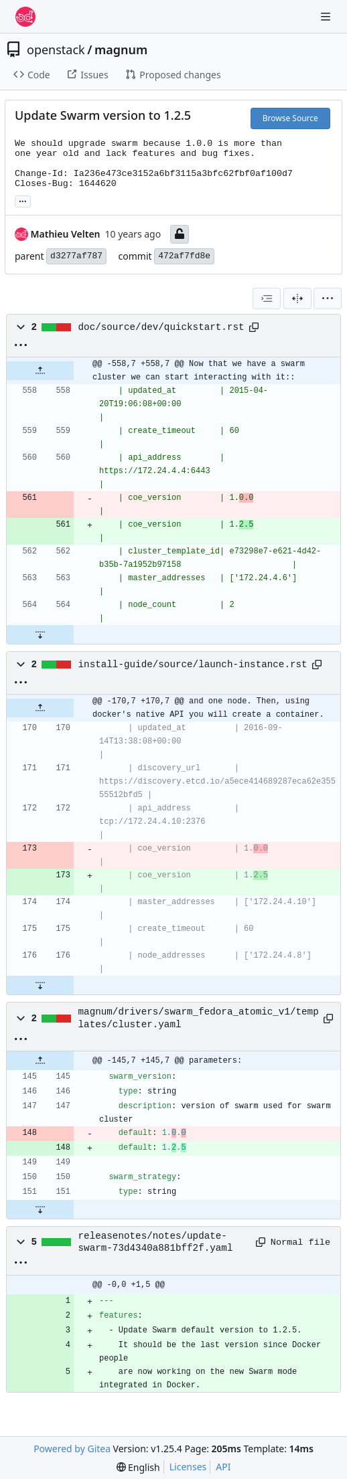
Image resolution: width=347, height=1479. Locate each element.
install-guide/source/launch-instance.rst (192, 664)
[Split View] (297, 298)
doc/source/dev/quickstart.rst (161, 327)
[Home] (25, 17)
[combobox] (267, 298)
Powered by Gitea (72, 1448)
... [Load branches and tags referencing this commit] (23, 200)
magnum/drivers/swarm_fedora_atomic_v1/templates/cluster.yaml (198, 1018)
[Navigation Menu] (327, 16)
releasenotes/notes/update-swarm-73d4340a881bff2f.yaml (155, 1242)
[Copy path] (254, 327)
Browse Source (290, 118)
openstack (56, 49)
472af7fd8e (184, 256)
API (223, 1466)
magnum (120, 49)
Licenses (188, 1466)
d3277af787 (76, 256)
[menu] (328, 298)
